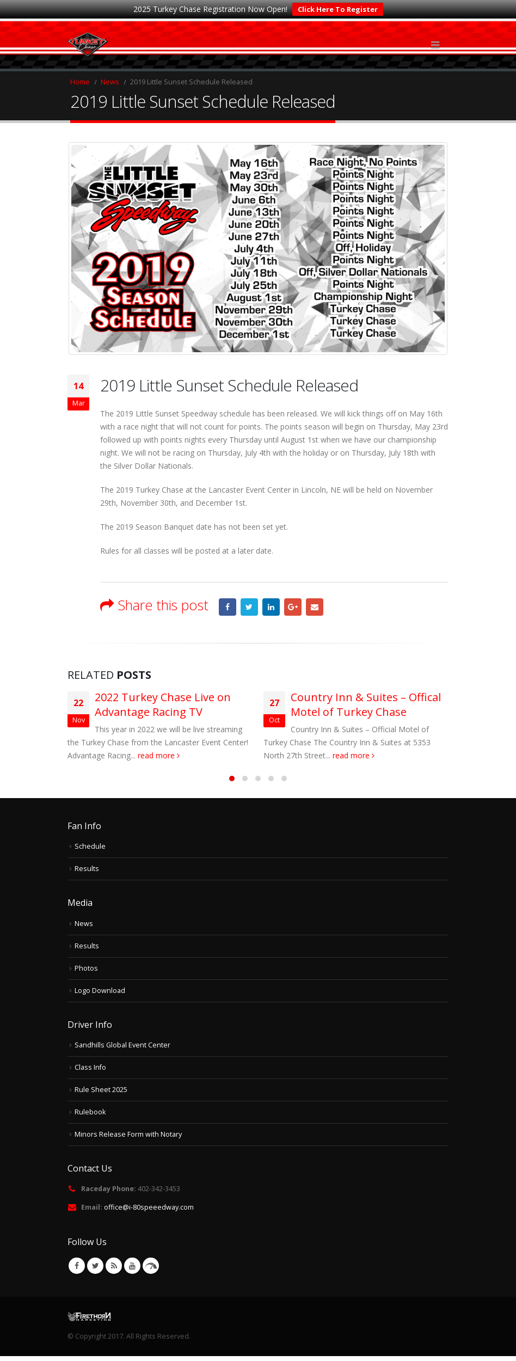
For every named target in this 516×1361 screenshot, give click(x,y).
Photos (86, 968)
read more (159, 755)
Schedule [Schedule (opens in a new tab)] (90, 846)
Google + (293, 607)
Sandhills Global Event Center (122, 1045)
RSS (114, 1266)
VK (151, 1266)
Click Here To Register (338, 9)
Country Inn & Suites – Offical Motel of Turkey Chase (366, 704)
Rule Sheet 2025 (101, 1089)
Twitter (249, 607)
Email (314, 607)
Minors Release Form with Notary (128, 1134)
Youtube (132, 1266)
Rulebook (90, 1112)
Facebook (227, 607)
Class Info (90, 1067)
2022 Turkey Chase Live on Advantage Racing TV (163, 704)
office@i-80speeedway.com (149, 1207)
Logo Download (100, 990)
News (84, 923)
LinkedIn (271, 607)
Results (87, 868)
